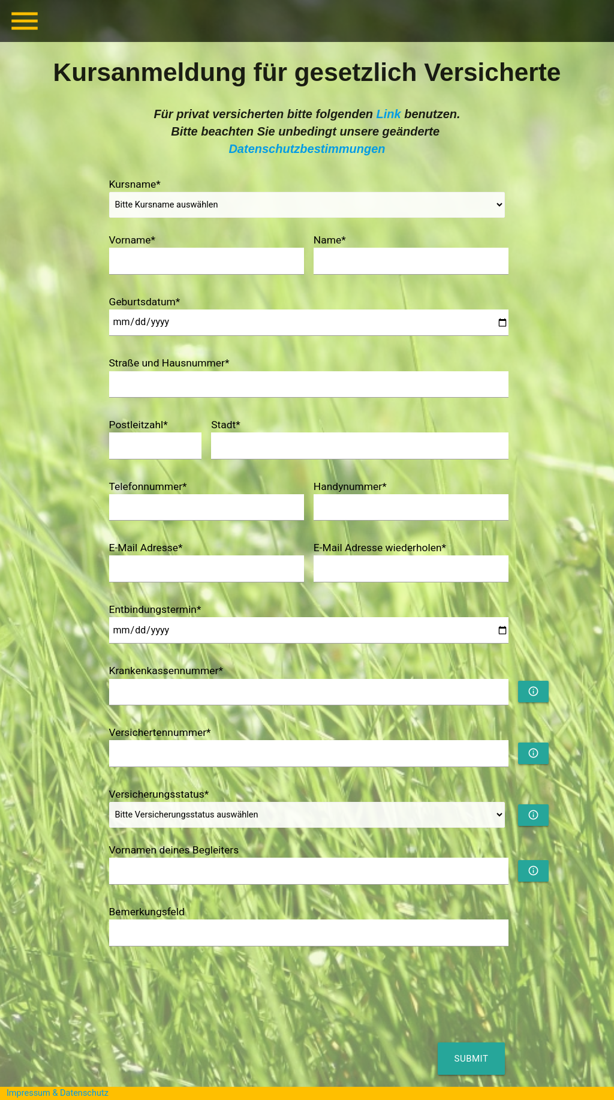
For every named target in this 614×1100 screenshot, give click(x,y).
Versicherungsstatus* (159, 794)
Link (389, 114)
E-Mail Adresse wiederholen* (380, 548)
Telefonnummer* (148, 486)
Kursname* (135, 184)
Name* (330, 240)
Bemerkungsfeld (147, 912)
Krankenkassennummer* (166, 671)
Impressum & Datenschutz (58, 1093)
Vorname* (132, 240)
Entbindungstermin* (155, 609)
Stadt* (225, 425)
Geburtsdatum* (144, 302)
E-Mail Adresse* (146, 548)
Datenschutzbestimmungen (306, 148)
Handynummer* (350, 486)
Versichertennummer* (160, 732)
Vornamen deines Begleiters (174, 850)
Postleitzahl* (138, 425)
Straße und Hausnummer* (169, 363)
